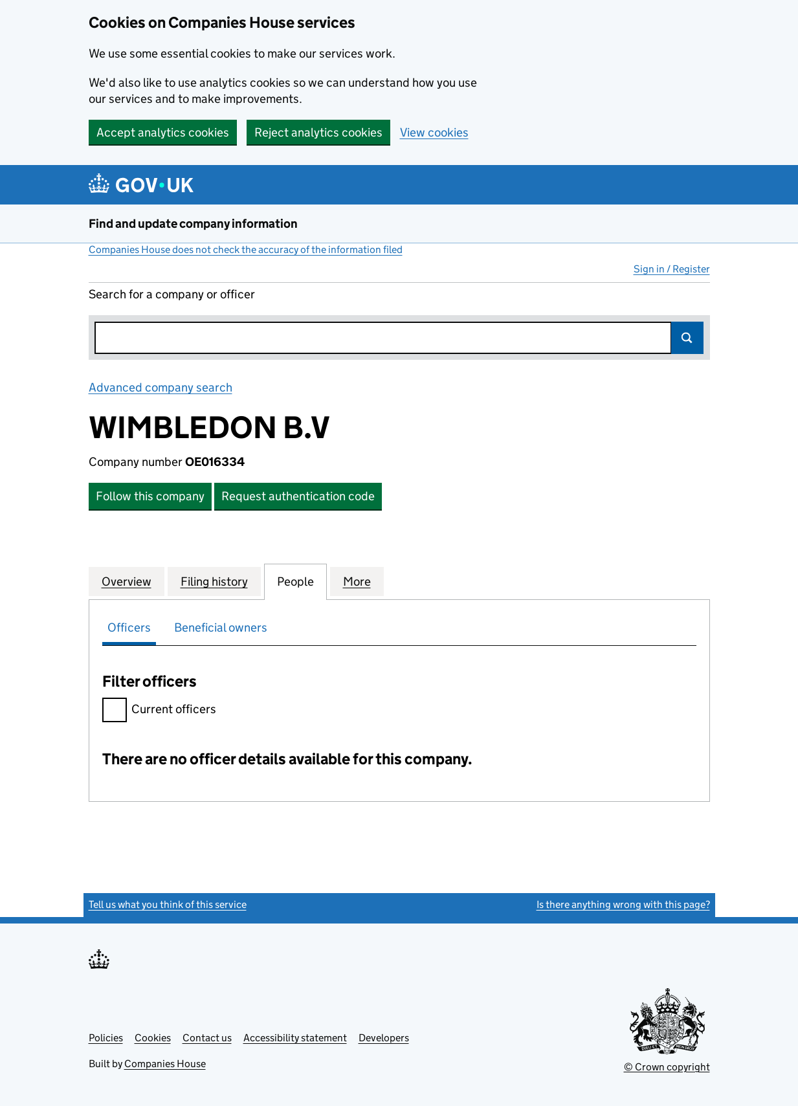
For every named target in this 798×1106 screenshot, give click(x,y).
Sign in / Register (672, 269)
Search (687, 338)
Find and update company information (193, 223)
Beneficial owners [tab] (220, 627)
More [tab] (357, 581)
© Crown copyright (667, 1067)
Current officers (159, 711)
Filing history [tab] (214, 581)
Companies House (165, 1063)
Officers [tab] (129, 627)
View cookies (434, 132)
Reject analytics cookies (318, 132)
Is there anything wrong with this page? (623, 904)
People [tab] (295, 581)
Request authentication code (298, 496)
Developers (384, 1038)
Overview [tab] (126, 581)
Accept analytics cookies (162, 132)
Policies (106, 1038)
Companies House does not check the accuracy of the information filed (246, 249)
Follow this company (150, 496)
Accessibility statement (295, 1038)
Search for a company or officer (172, 294)
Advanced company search (160, 387)
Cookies (153, 1038)
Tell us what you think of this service (168, 904)
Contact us (207, 1038)
